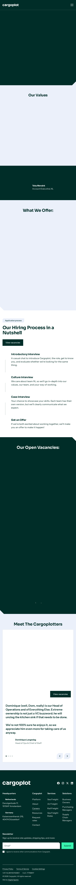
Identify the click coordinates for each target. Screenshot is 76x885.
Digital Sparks (13, 880)
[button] (6, 756)
